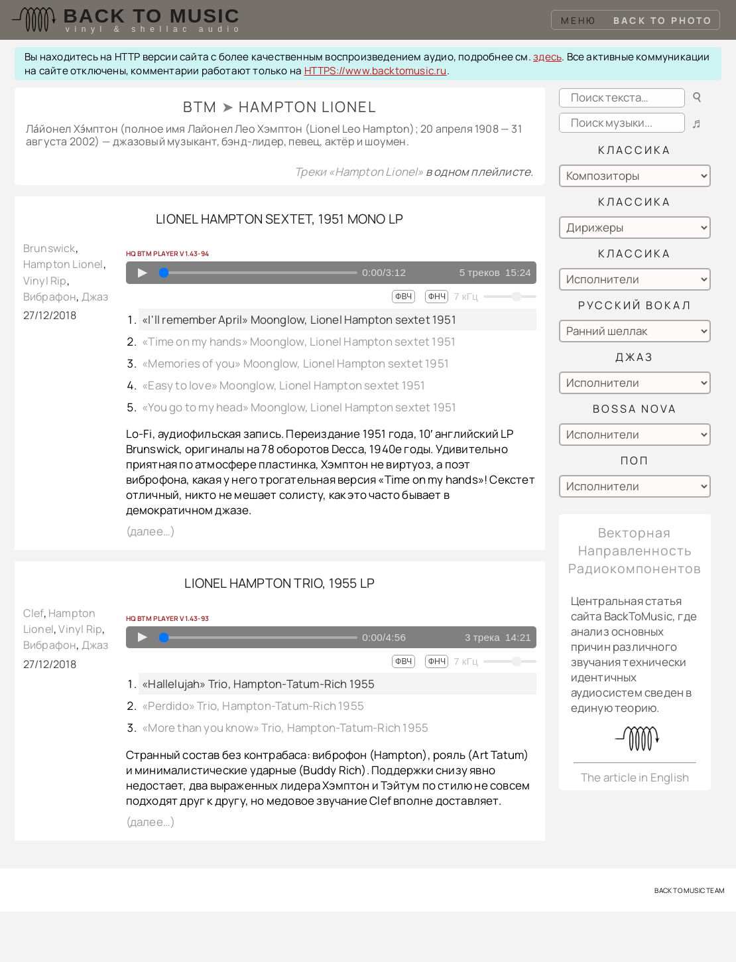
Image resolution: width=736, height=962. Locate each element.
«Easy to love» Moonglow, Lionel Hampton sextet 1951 (283, 385)
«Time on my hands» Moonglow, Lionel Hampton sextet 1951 (299, 341)
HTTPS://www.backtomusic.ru (375, 71)
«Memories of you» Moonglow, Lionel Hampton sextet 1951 (295, 363)
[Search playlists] (622, 122)
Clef (33, 613)
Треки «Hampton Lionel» (360, 171)
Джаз (95, 296)
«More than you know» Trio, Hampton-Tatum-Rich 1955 (285, 727)
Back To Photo (663, 20)
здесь (547, 57)
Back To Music (151, 16)
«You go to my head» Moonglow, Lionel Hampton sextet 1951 (299, 407)
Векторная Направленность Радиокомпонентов (634, 550)
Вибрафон (50, 296)
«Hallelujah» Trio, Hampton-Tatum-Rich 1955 (258, 683)
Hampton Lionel (63, 264)
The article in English (635, 777)
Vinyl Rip (45, 280)
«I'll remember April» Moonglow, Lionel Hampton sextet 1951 (299, 319)
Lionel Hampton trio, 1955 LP (279, 583)
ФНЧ (437, 296)
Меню (579, 20)
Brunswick (49, 248)
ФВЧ (403, 296)
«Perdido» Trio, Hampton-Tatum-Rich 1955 (253, 705)
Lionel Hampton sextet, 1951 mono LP (279, 219)
